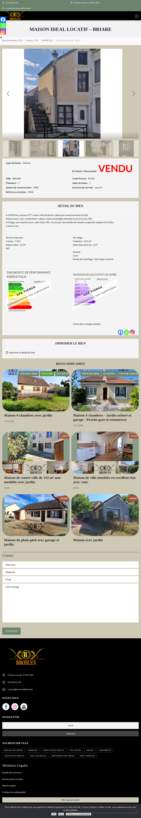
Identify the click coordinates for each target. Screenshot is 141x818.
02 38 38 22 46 (10, 3)
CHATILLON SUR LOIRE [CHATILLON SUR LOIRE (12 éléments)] (53, 750)
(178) (32, 40)
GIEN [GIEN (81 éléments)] (89, 750)
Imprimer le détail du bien (20, 352)
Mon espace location (71, 800)
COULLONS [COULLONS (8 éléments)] (75, 750)
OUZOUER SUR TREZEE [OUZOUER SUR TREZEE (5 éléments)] (14, 756)
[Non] (137, 810)
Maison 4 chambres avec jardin (28, 415)
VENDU (115, 168)
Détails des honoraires (12, 772)
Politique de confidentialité (14, 792)
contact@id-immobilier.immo (16, 8)
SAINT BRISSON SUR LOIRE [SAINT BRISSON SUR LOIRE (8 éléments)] (62, 756)
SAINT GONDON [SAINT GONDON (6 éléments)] (87, 756)
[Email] (70, 725)
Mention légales (9, 785)
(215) (12, 40)
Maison (27, 162)
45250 (91, 178)
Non (61, 814)
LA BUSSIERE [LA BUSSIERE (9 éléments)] (105, 750)
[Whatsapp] (126, 332)
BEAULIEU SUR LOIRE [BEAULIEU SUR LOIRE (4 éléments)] (13, 750)
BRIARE (17, 178)
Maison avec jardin (88, 540)
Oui (54, 814)
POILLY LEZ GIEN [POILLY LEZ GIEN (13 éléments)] (38, 756)
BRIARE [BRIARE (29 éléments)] (32, 750)
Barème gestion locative (12, 779)
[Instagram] (132, 332)
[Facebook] (120, 332)
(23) (47, 40)
